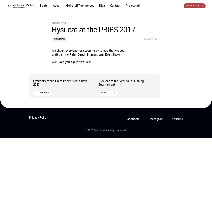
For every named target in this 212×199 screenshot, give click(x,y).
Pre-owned (133, 5)
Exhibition (59, 39)
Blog (102, 5)
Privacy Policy (38, 117)
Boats (43, 5)
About (56, 5)
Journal (55, 23)
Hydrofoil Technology (80, 5)
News (64, 23)
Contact (115, 5)
